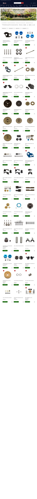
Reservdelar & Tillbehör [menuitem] (20, 6)
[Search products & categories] (17, 3)
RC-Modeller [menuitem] (11, 6)
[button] (33, 3)
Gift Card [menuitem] (30, 6)
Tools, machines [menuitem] (27, 6)
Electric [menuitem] (24, 6)
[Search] (22, 3)
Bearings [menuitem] (6, 6)
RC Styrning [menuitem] (17, 6)
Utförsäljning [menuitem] (1, 6)
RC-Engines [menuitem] (14, 6)
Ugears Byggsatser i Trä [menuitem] (34, 6)
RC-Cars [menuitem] (8, 6)
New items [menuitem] (4, 6)
